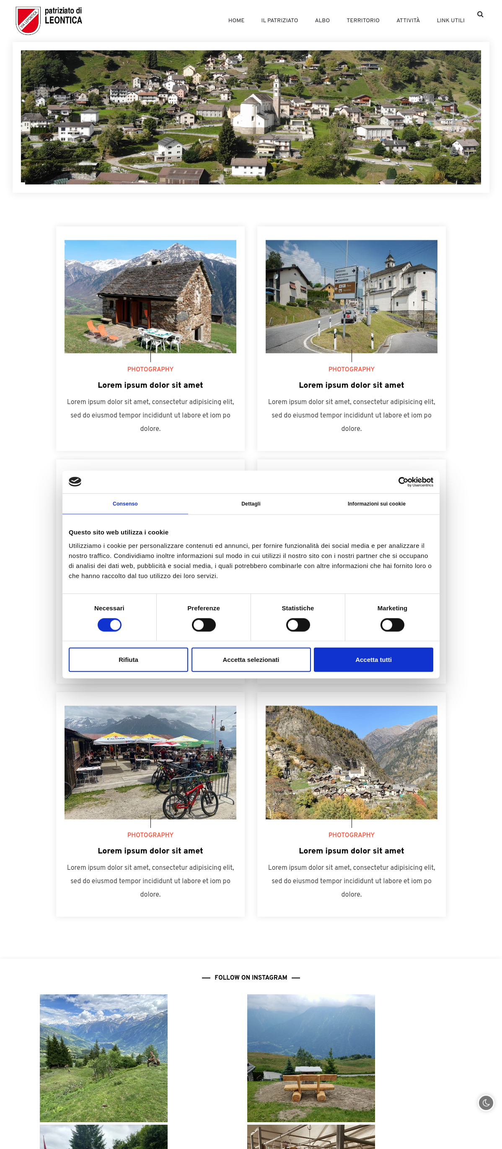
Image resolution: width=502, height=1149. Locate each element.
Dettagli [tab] (251, 504)
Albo (306, 21)
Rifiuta (128, 661)
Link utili (447, 21)
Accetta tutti (373, 661)
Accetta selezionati (251, 661)
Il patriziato (259, 21)
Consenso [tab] (125, 504)
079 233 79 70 (420, 1107)
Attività (400, 21)
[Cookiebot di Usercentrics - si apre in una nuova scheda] (396, 481)
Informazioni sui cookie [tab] (377, 504)
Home (211, 21)
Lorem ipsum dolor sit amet (150, 385)
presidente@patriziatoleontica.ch (397, 1134)
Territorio (350, 21)
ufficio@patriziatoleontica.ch (109, 1134)
